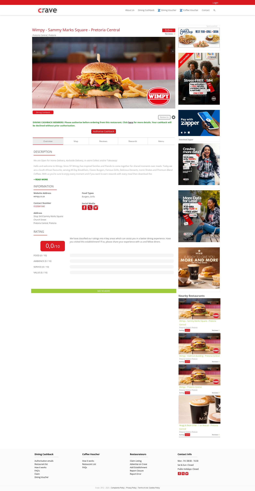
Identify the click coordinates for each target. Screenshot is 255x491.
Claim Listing (136, 461)
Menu (161, 141)
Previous (34, 51)
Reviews (103, 141)
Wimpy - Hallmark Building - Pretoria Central (199, 356)
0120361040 (39, 206)
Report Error (135, 474)
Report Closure (137, 470)
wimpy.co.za (39, 196)
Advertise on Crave (138, 464)
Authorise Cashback (103, 131)
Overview (47, 141)
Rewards (133, 141)
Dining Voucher (42, 477)
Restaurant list (41, 464)
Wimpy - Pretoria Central (190, 387)
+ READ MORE (41, 179)
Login (215, 2)
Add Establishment (138, 467)
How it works (40, 467)
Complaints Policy (117, 488)
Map (76, 141)
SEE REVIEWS (103, 290)
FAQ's (37, 470)
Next (172, 51)
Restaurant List (89, 464)
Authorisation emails (44, 461)
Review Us (164, 117)
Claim (37, 474)
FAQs (84, 467)
